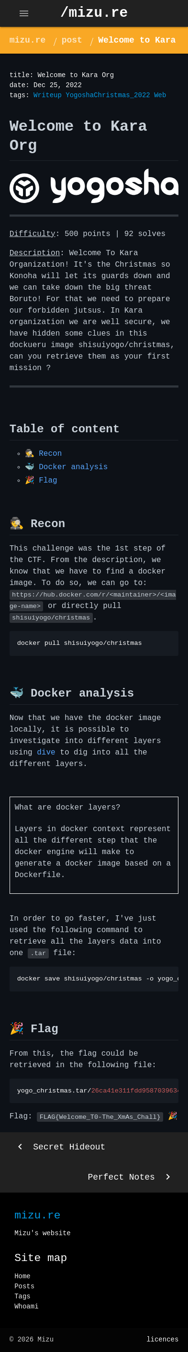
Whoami (26, 1306)
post (72, 40)
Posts (24, 1286)
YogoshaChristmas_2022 (108, 95)
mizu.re (28, 40)
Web (160, 95)
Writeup (47, 95)
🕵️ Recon (43, 454)
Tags (22, 1296)
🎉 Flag (41, 480)
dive (46, 752)
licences (162, 1339)
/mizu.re (94, 13)
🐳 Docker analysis (66, 467)
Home (22, 1276)
